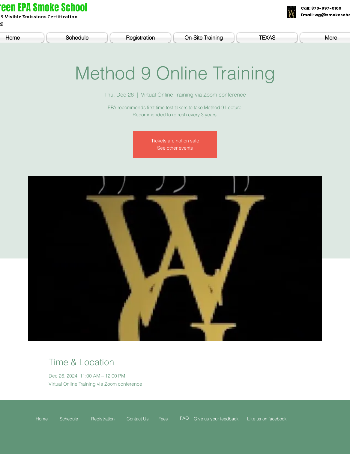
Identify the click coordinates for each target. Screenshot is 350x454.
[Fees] (167, 419)
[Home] (44, 419)
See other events (175, 148)
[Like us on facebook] (279, 419)
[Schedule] (72, 419)
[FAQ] (188, 418)
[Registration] (106, 419)
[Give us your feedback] (221, 419)
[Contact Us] (140, 419)
